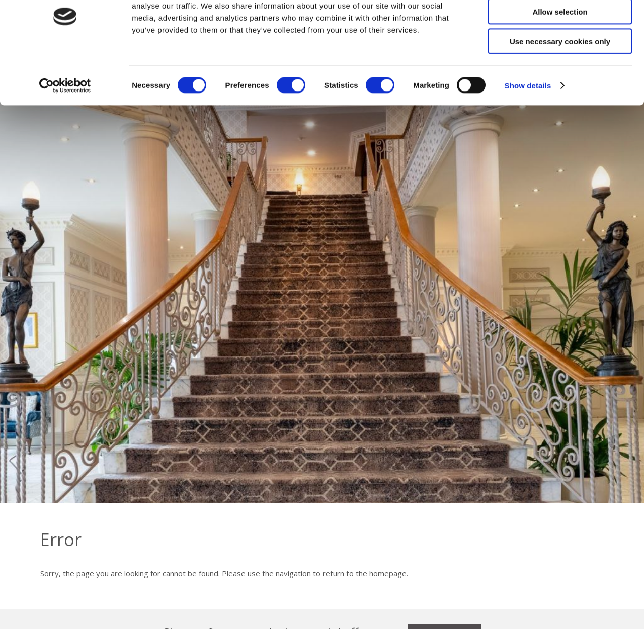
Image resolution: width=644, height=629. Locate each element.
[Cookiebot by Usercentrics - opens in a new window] (65, 128)
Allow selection (559, 54)
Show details (528, 128)
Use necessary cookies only (560, 84)
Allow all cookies (560, 25)
